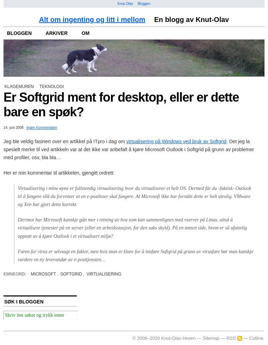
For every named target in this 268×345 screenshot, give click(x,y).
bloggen (19, 33)
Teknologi (51, 86)
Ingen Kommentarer (42, 128)
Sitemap (211, 338)
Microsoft (43, 274)
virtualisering (104, 274)
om (86, 33)
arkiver (57, 33)
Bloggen (144, 4)
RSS (231, 338)
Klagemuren (19, 86)
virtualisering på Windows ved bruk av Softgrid (176, 141)
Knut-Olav (125, 4)
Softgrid (71, 274)
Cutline (256, 338)
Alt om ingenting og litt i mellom (92, 19)
